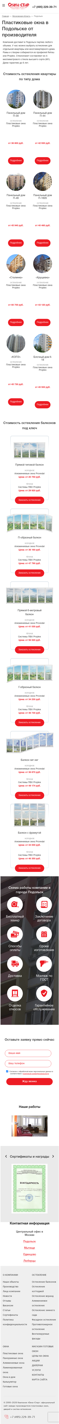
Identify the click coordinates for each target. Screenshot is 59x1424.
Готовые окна (10, 1386)
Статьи (6, 1310)
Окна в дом (9, 1377)
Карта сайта (39, 1379)
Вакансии (8, 1305)
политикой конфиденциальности (36, 1074)
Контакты (38, 1374)
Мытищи (29, 1248)
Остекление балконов (44, 1281)
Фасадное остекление (44, 1319)
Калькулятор (9, 1381)
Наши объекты (11, 1281)
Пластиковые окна (13, 1353)
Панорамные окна (13, 1358)
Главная (5, 16)
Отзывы (7, 1300)
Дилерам (37, 1365)
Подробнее (16, 161)
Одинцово (29, 1254)
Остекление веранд (42, 1296)
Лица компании (11, 1291)
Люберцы (29, 1261)
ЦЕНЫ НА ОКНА (40, 1355)
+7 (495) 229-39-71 (44, 7)
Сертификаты (10, 1315)
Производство (10, 1286)
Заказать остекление (29, 500)
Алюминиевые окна (13, 1362)
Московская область (21, 16)
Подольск (29, 1241)
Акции (36, 1360)
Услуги (36, 1370)
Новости (7, 1296)
